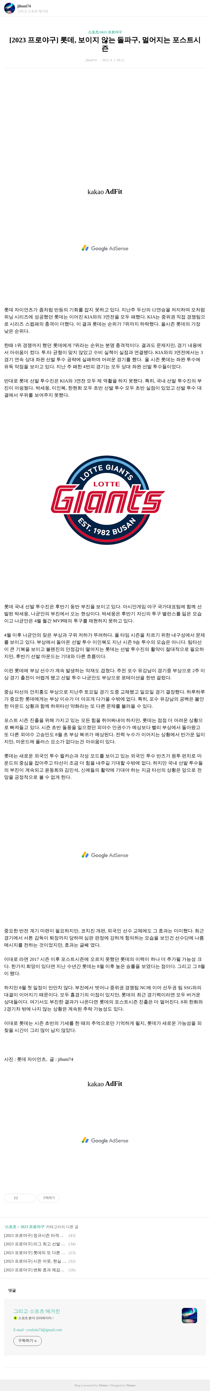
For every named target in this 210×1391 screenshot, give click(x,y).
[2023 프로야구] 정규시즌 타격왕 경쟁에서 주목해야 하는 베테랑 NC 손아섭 (35, 1235)
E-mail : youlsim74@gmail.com (37, 1330)
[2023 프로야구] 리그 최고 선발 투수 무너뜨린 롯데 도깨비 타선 (35, 1244)
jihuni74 (24, 6)
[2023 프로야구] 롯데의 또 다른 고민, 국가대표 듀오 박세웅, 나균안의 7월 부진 (35, 1253)
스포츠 (10, 1227)
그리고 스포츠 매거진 (36, 1311)
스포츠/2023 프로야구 (105, 32)
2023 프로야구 (32, 1227)
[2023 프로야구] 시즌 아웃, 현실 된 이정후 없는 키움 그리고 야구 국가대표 (35, 1261)
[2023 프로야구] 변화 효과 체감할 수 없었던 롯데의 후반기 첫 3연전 (35, 1270)
